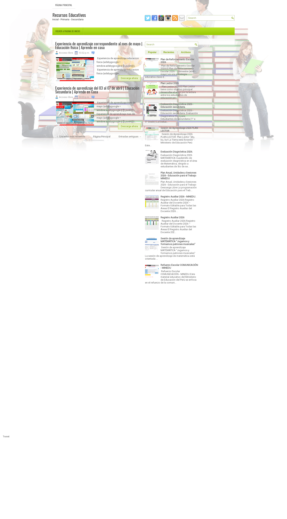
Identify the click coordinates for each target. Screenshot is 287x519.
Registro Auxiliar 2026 (172, 217)
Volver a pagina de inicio (67, 31)
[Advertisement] (99, 330)
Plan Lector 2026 (170, 83)
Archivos (186, 52)
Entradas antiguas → (130, 136)
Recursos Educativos (69, 14)
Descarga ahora (129, 78)
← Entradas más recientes (70, 136)
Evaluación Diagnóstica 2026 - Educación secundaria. (177, 105)
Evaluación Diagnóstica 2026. (177, 151)
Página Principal (63, 5)
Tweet (6, 436)
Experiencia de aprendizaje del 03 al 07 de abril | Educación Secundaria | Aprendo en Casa (97, 90)
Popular (152, 52)
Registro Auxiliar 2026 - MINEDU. (178, 196)
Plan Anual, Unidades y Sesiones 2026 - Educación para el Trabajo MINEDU (178, 175)
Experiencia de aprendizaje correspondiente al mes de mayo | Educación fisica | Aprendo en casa (98, 45)
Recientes (168, 52)
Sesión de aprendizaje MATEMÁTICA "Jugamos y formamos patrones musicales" (178, 241)
